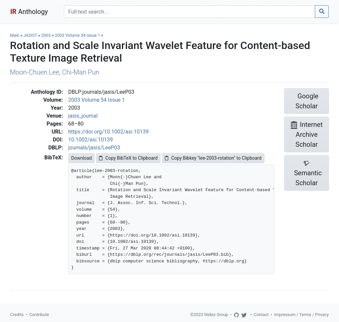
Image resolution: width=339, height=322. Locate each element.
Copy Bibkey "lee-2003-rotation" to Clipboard (213, 158)
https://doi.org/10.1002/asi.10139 (108, 132)
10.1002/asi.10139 (90, 139)
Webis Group (216, 314)
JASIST (30, 35)
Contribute (39, 314)
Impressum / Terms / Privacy (301, 314)
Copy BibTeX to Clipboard (128, 158)
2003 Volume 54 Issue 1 (78, 35)
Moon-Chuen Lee (34, 72)
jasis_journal (83, 116)
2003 (46, 35)
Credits (17, 314)
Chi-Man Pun (80, 72)
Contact (261, 314)
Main (14, 35)
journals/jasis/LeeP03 (94, 147)
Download (81, 158)
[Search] (189, 11)
